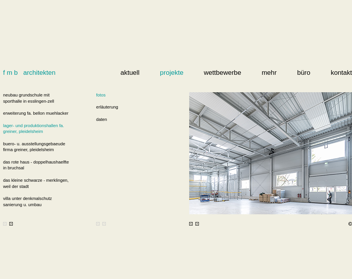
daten (101, 119)
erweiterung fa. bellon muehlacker (35, 113)
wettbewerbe (222, 72)
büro (303, 72)
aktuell (130, 72)
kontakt (341, 72)
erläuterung (107, 107)
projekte (171, 72)
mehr (269, 72)
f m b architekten (29, 72)
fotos (100, 95)
